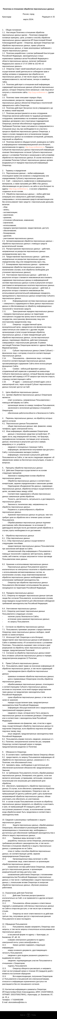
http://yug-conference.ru (37, 92)
